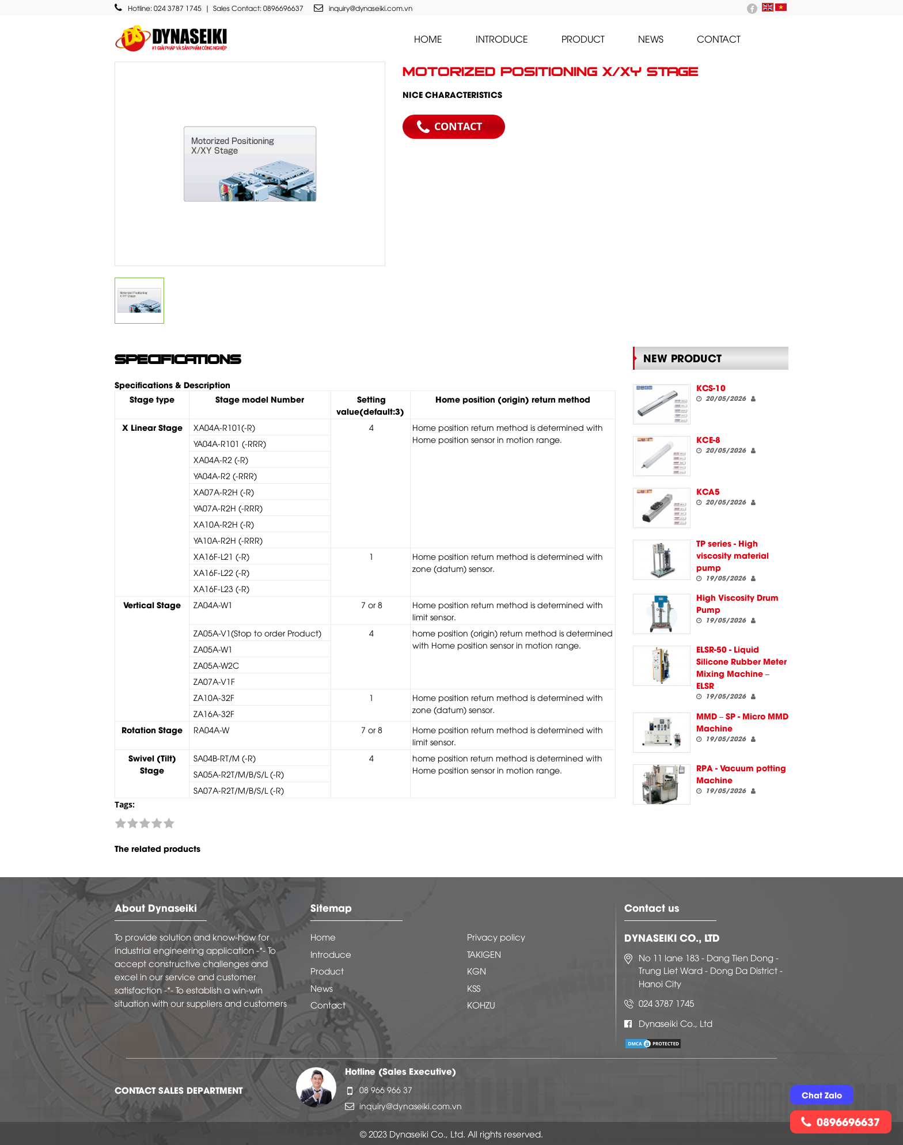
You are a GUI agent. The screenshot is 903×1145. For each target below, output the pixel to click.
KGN (476, 970)
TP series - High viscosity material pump (732, 555)
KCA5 (708, 491)
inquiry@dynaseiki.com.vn (363, 8)
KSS (473, 988)
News (650, 38)
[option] (250, 164)
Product (583, 38)
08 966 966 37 (385, 1089)
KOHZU (481, 1004)
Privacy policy (496, 936)
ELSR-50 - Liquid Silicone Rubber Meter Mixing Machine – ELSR (741, 667)
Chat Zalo (822, 1095)
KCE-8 (708, 439)
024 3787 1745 (178, 8)
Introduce (502, 38)
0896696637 (283, 8)
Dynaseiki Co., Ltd (675, 1023)
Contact (719, 38)
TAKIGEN (484, 954)
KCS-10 (711, 387)
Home (428, 38)
